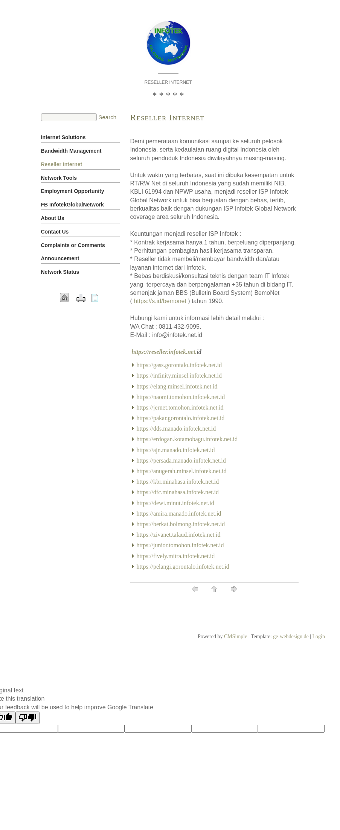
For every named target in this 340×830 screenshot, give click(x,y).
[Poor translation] (27, 718)
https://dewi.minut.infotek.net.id (175, 503)
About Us (52, 218)
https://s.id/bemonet (160, 301)
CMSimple (235, 636)
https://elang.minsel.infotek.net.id (177, 386)
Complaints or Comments (73, 245)
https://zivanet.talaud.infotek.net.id (179, 534)
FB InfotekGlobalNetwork (72, 205)
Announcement (60, 258)
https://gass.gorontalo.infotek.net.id (179, 365)
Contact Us (55, 232)
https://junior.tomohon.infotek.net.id (180, 545)
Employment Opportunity (72, 191)
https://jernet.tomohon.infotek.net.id (180, 407)
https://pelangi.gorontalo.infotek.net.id (183, 566)
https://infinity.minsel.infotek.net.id (179, 375)
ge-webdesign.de (290, 636)
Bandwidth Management (71, 151)
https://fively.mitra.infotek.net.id (176, 556)
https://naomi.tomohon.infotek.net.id (181, 397)
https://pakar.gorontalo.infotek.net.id (181, 418)
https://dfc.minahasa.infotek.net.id (178, 492)
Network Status (60, 272)
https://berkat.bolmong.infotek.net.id (181, 524)
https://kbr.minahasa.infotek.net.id (178, 481)
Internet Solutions (63, 137)
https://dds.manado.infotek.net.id (176, 428)
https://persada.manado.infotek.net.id (181, 460)
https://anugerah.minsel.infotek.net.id (182, 471)
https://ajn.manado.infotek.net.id (176, 450)
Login (319, 636)
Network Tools (59, 178)
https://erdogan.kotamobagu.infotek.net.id (187, 439)
